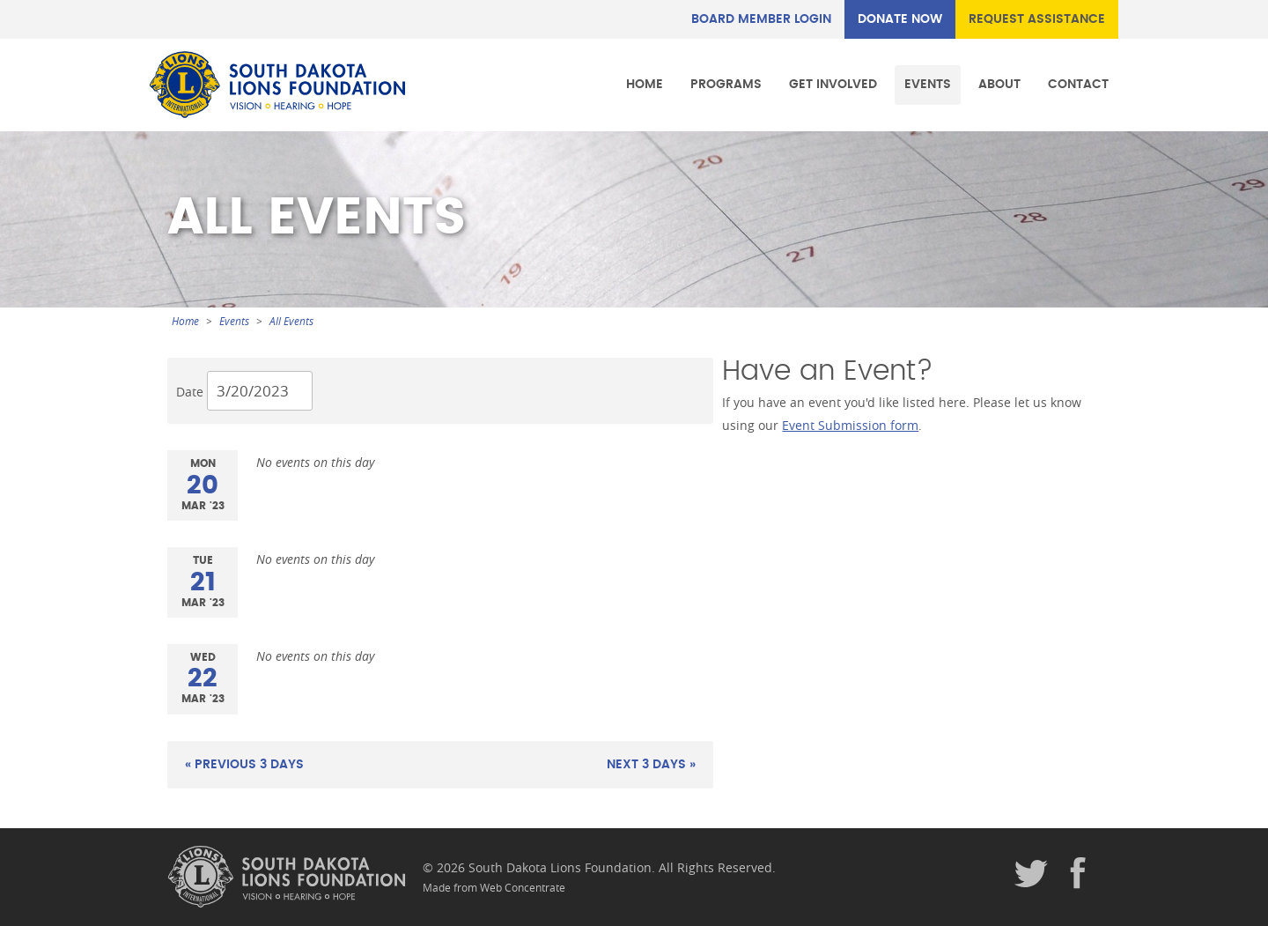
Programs (726, 84)
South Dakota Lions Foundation (277, 84)
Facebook (1078, 874)
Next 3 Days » (651, 764)
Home (644, 84)
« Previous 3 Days (244, 764)
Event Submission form (850, 425)
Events (927, 84)
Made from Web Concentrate (494, 887)
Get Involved (833, 84)
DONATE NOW (900, 19)
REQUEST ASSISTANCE (1037, 19)
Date (189, 391)
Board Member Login (761, 19)
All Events (291, 321)
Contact (1078, 84)
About (999, 84)
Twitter (1031, 874)
